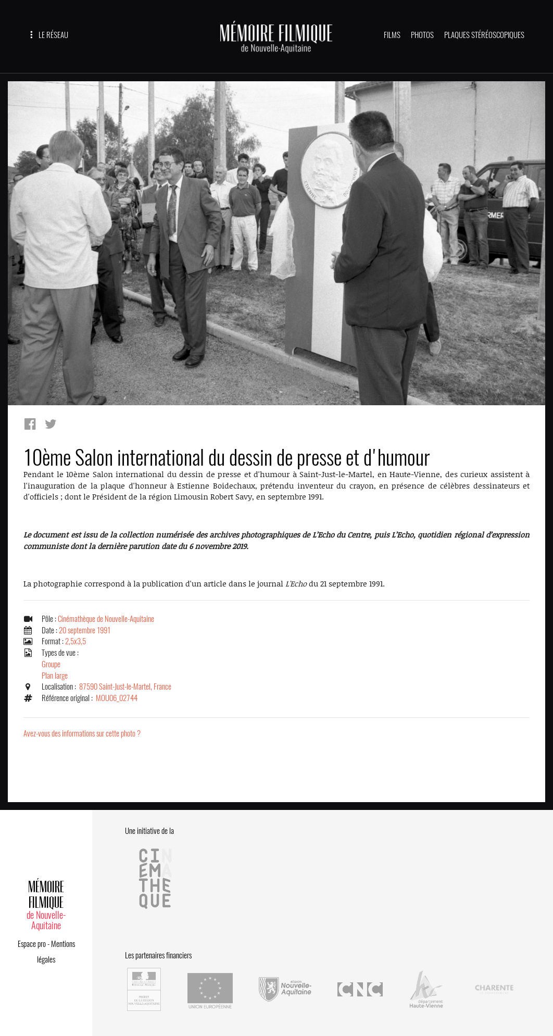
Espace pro (32, 944)
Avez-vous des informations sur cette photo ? (82, 733)
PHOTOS (422, 35)
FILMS (392, 35)
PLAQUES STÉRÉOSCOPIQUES (484, 35)
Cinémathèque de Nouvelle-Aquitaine (106, 619)
